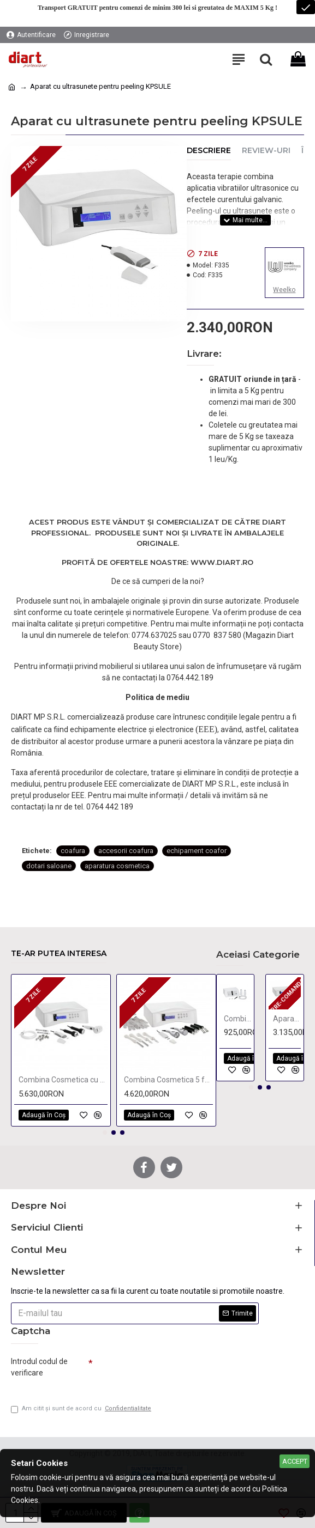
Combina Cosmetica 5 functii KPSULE (168, 1079)
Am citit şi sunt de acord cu (82, 1409)
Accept (294, 1461)
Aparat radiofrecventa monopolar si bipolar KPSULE (287, 1018)
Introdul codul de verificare (39, 1367)
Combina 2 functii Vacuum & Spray (238, 1018)
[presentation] (169, 1371)
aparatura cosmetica (117, 866)
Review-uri (266, 150)
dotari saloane (49, 866)
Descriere (209, 150)
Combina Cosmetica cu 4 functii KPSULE (63, 1079)
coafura (73, 851)
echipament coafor (197, 851)
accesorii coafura (125, 851)
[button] (105, 1132)
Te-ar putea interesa (58, 953)
